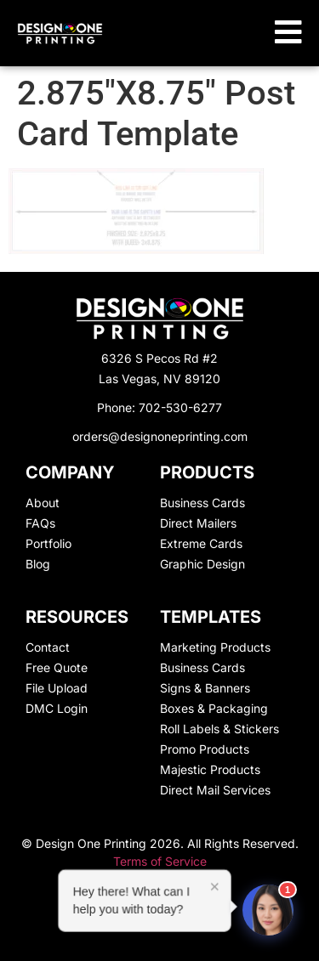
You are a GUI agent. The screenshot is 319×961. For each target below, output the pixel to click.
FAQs (40, 523)
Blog (38, 564)
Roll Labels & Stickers (219, 728)
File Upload (57, 688)
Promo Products (204, 749)
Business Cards (202, 502)
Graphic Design (202, 564)
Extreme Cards (201, 543)
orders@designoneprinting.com (160, 436)
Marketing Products (215, 647)
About (43, 502)
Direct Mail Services (215, 790)
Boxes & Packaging (214, 708)
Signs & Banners (205, 688)
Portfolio (48, 543)
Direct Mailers (198, 523)
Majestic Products (210, 769)
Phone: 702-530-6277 (159, 407)
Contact (48, 647)
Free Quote (57, 667)
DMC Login (57, 708)
